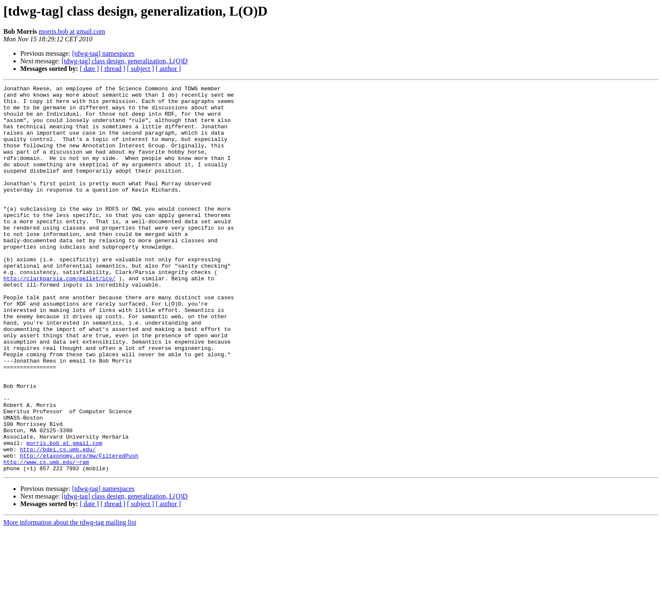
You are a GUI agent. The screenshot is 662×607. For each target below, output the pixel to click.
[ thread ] (112, 68)
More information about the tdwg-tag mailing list (69, 599)
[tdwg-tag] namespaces (103, 53)
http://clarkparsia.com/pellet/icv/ (59, 317)
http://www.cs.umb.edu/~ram (46, 538)
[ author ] (168, 68)
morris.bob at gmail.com (72, 31)
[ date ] (89, 68)
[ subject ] (140, 68)
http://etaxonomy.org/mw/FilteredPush (79, 530)
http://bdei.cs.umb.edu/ (57, 522)
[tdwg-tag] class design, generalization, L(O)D (125, 61)
